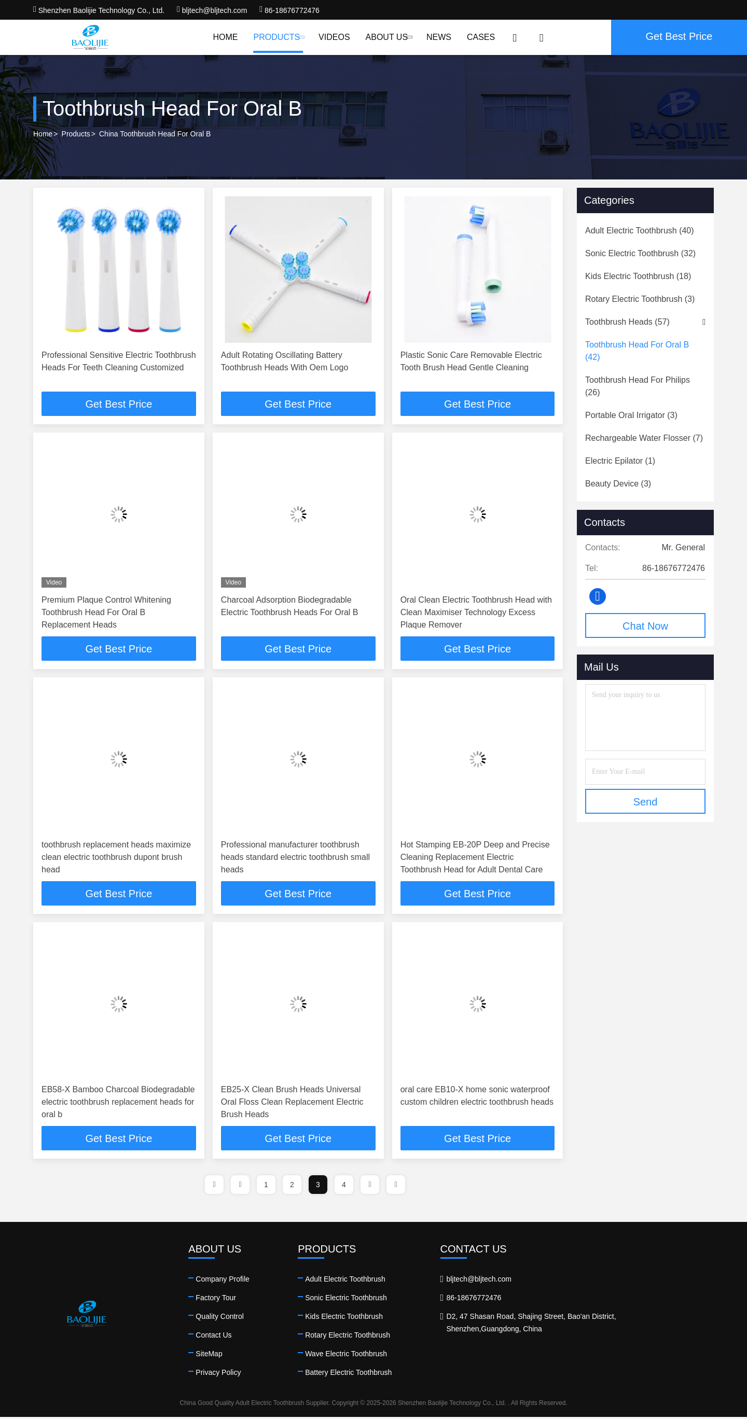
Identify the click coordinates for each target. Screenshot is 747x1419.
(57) (627, 321)
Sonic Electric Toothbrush (411, 1300)
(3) (640, 299)
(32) (640, 253)
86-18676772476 (289, 10)
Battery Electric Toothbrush (413, 1374)
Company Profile (255, 1281)
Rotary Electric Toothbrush (412, 1337)
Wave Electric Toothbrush (411, 1356)
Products (278, 37)
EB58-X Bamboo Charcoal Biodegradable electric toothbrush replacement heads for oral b (118, 1103)
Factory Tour (248, 1300)
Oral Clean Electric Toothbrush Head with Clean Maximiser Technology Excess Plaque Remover (476, 613)
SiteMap (241, 1356)
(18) (638, 276)
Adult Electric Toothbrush (410, 1281)
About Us (388, 37)
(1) (620, 460)
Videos (334, 37)
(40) (639, 230)
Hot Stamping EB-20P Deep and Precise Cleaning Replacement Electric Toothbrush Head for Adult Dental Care (475, 858)
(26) (637, 386)
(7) (644, 438)
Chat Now (645, 626)
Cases (481, 37)
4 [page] (344, 1186)
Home (225, 37)
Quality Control (252, 1318)
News (438, 37)
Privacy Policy (250, 1374)
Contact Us (246, 1337)
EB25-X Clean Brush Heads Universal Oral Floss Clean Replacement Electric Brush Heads (292, 1103)
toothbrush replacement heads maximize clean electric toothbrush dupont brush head (116, 858)
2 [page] (292, 1186)
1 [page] (266, 1186)
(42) (637, 350)
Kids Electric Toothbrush (409, 1318)
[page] (214, 1186)
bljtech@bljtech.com (212, 10)
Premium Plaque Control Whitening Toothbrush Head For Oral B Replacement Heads (106, 613)
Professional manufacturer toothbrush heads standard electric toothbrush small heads (295, 858)
